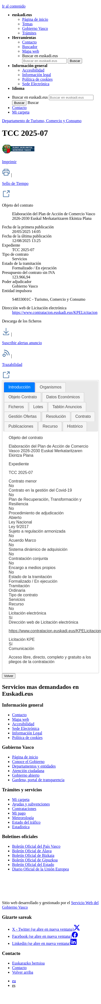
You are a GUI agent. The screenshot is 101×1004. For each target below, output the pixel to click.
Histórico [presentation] (75, 426)
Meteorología (23, 818)
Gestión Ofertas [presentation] (22, 416)
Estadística (20, 827)
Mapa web (30, 51)
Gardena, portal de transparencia (38, 780)
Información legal (36, 75)
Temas (27, 24)
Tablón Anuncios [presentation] (67, 407)
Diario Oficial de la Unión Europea (40, 869)
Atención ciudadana (28, 771)
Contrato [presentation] (83, 416)
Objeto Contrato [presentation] (22, 397)
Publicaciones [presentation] (20, 426)
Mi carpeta (20, 112)
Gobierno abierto (26, 775)
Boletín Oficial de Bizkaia (33, 855)
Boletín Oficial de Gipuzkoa (35, 860)
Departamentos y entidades (34, 766)
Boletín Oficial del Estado (33, 864)
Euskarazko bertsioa (28, 963)
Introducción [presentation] (19, 387)
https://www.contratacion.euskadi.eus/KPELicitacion (54, 312)
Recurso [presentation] (50, 426)
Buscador (29, 47)
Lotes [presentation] (38, 407)
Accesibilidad (33, 70)
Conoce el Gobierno (28, 761)
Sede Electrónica (35, 84)
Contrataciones (24, 808)
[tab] (19, 387)
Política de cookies (37, 79)
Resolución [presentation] (56, 416)
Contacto (29, 42)
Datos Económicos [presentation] (63, 397)
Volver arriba (22, 972)
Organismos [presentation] (50, 387)
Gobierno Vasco (35, 28)
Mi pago (19, 813)
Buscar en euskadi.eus (40, 56)
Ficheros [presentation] (16, 407)
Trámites (29, 33)
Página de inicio (35, 19)
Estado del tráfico (26, 822)
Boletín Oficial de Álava (32, 851)
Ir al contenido (13, 6)
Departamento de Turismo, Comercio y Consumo (42, 121)
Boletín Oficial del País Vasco (36, 846)
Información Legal (27, 733)
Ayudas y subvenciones (31, 804)
